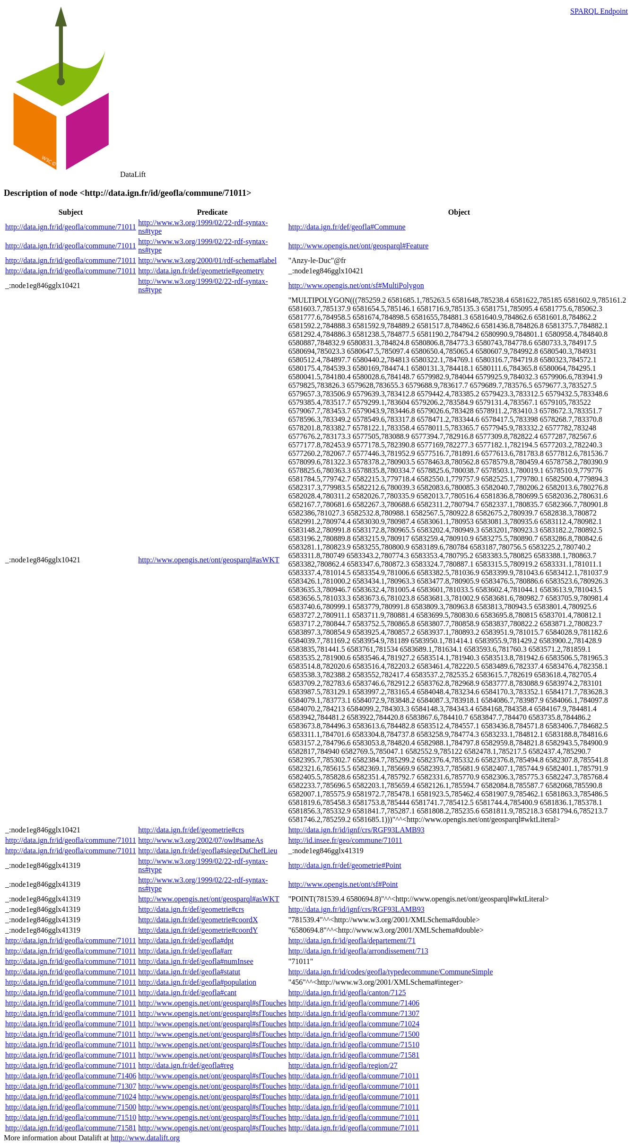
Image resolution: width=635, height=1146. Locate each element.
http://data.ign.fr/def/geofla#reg (186, 1065)
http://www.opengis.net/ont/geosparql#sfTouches (212, 1003)
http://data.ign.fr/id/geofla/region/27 (343, 1065)
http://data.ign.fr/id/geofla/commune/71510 (353, 1045)
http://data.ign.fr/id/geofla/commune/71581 (353, 1055)
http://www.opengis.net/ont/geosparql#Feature (358, 246)
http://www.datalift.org (145, 1138)
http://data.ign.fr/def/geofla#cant (187, 993)
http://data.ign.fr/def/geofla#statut (189, 972)
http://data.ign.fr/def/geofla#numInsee (195, 961)
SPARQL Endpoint (599, 11)
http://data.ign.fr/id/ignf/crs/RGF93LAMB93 (356, 830)
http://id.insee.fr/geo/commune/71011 (345, 840)
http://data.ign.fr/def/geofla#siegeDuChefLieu (207, 851)
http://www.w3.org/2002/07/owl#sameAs (200, 840)
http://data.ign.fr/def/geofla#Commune (347, 227)
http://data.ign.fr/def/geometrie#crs (191, 830)
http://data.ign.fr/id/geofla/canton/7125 (347, 993)
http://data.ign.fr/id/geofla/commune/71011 (70, 227)
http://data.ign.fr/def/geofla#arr (185, 951)
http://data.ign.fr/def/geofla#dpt (186, 940)
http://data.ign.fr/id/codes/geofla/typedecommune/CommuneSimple (390, 972)
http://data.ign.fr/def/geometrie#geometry (201, 271)
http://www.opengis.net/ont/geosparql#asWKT (208, 560)
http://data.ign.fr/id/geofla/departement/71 (352, 940)
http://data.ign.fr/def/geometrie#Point (344, 865)
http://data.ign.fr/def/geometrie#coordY (198, 930)
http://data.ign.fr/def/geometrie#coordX (198, 920)
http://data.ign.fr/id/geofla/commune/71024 (353, 1024)
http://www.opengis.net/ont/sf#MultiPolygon (356, 285)
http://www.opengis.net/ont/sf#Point (343, 884)
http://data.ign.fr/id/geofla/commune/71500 (353, 1034)
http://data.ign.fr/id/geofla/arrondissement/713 (358, 951)
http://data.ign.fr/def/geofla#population (197, 982)
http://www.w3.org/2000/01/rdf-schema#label (207, 260)
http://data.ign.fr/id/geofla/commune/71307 (353, 1013)
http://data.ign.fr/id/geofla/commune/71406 (353, 1003)
